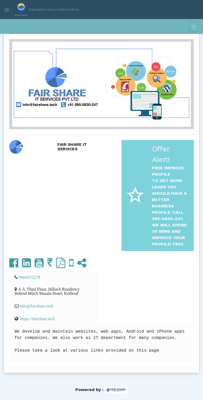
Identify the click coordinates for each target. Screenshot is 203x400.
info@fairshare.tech (36, 306)
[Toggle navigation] (7, 9)
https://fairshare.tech (37, 319)
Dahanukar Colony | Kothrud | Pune (54, 9)
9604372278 (29, 277)
